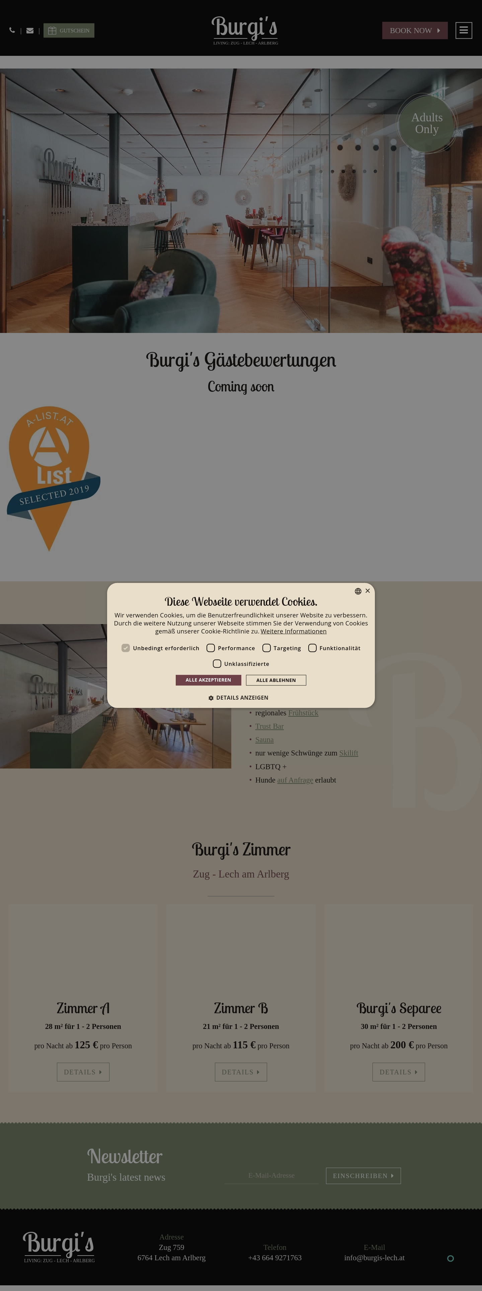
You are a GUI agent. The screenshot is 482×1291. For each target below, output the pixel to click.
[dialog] (241, 645)
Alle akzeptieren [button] (208, 680)
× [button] (367, 590)
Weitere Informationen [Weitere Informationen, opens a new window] (294, 631)
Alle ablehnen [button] (276, 680)
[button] (241, 697)
